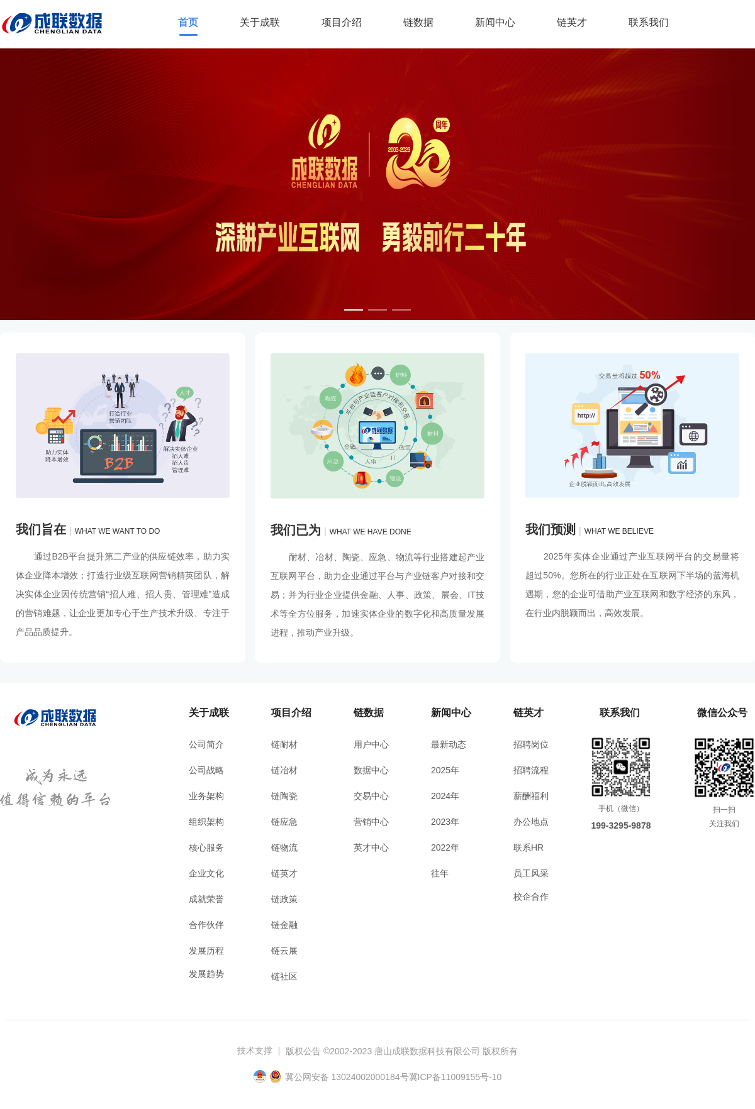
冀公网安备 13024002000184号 (347, 1077)
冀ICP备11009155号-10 (455, 1077)
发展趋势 (206, 974)
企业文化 (206, 873)
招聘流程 (531, 770)
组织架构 (206, 822)
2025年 (445, 770)
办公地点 (531, 822)
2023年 (445, 822)
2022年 (445, 847)
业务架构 (206, 796)
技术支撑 (254, 1051)
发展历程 (206, 951)
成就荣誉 (206, 899)
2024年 (445, 796)
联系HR (528, 847)
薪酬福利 (531, 796)
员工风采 (531, 873)
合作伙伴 (206, 925)
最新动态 (448, 744)
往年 (440, 873)
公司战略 (206, 770)
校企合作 (531, 896)
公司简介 (206, 744)
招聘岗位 (531, 744)
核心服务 (206, 847)
